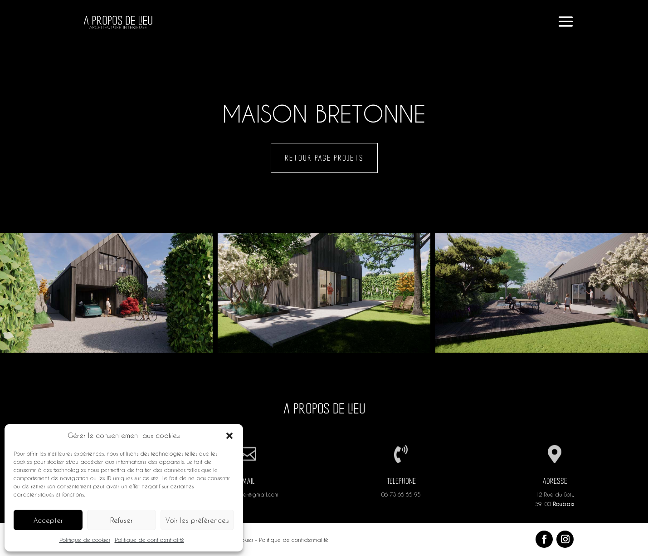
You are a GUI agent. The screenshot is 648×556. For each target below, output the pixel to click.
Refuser (121, 520)
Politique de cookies (84, 539)
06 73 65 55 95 (400, 494)
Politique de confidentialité (149, 539)
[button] (229, 435)
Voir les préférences (197, 520)
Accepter (48, 520)
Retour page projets (324, 157)
